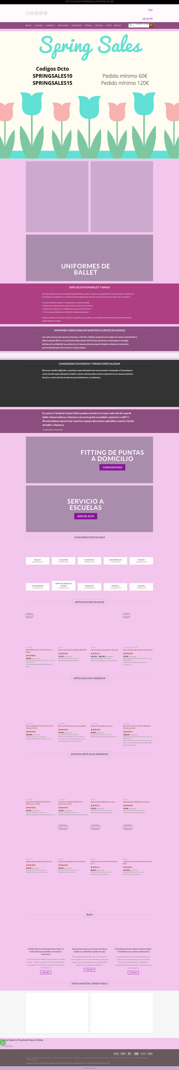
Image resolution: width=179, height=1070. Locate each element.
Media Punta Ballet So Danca (101, 726)
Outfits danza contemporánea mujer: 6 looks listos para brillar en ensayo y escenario (46, 951)
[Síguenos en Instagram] (32, 13)
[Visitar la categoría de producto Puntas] (141, 582)
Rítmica (89, 25)
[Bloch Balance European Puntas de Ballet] (41, 627)
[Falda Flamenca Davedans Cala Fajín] (106, 627)
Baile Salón (64, 25)
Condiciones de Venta (41, 1058)
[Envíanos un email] (41, 13)
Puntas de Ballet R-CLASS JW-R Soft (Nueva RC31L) (39, 727)
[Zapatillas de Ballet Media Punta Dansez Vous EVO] (73, 779)
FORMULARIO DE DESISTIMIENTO (98, 1063)
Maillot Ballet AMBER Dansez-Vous (136, 802)
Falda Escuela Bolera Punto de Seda (71, 861)
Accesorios (77, 25)
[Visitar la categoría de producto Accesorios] (37, 582)
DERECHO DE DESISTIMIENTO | (76, 1063)
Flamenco (51, 25)
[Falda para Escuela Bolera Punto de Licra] (106, 839)
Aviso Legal (104, 1058)
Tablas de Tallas (91, 1058)
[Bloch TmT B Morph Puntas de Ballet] (73, 703)
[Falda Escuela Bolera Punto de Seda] (73, 839)
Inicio (28, 1058)
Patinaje (99, 25)
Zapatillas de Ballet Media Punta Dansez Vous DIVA (38, 803)
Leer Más (45, 972)
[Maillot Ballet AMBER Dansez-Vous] (138, 779)
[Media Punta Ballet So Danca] (106, 703)
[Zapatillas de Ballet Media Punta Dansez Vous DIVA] (41, 779)
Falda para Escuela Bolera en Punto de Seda (137, 862)
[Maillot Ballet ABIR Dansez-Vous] (106, 779)
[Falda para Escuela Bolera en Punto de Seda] (138, 839)
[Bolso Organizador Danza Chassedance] (138, 627)
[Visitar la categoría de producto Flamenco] (89, 556)
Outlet (109, 25)
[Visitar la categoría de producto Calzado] (63, 556)
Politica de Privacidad (138, 1058)
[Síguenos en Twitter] (37, 13)
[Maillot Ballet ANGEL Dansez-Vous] (41, 839)
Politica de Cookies (118, 1058)
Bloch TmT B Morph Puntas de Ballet (72, 726)
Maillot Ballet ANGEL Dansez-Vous (39, 861)
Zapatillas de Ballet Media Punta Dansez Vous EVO (70, 803)
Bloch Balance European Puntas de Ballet (39, 651)
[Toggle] (2, 1046)
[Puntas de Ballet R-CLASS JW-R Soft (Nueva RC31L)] (41, 703)
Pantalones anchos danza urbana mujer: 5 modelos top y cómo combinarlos (133, 950)
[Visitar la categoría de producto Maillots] (89, 582)
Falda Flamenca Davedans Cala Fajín (104, 650)
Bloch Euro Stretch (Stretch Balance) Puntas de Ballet (137, 727)
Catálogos (78, 1058)
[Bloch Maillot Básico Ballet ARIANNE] (73, 627)
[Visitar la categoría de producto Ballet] (37, 556)
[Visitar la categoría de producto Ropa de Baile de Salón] (63, 582)
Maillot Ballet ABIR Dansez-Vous (103, 802)
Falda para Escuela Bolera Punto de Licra (104, 862)
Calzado (39, 25)
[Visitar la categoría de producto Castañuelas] (115, 556)
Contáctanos (32, 1060)
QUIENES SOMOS (31, 1063)
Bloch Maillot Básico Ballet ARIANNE (72, 650)
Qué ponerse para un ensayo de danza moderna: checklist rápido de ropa (89, 950)
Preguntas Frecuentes (62, 1058)
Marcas (118, 25)
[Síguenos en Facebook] (28, 13)
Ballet (29, 25)
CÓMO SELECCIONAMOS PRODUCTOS (51, 1063)
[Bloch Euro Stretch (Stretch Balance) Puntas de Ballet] (138, 703)
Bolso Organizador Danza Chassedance (138, 650)
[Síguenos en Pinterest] (45, 13)
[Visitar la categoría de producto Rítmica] (115, 582)
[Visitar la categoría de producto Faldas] (141, 556)
